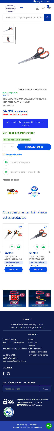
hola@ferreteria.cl (36, 327)
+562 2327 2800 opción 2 (26, 326)
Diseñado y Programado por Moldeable (27, 427)
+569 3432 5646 (10, 357)
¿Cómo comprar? (35, 348)
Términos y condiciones (38, 354)
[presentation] (49, 251)
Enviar (45, 389)
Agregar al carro (34, 146)
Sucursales (32, 342)
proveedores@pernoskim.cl (15, 348)
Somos (31, 339)
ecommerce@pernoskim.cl (14, 360)
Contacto (31, 345)
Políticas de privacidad (37, 351)
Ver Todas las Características (19, 133)
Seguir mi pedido (42, 1)
